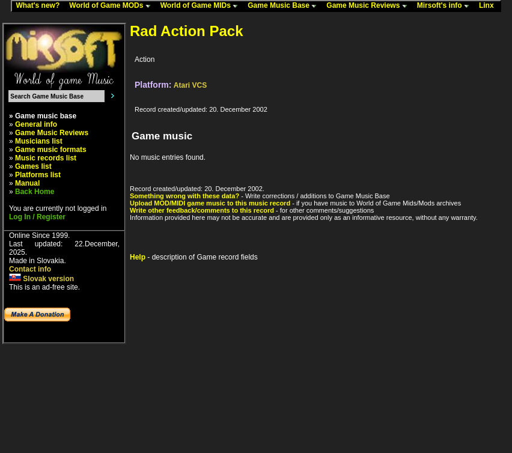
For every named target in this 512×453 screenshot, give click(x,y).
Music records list (45, 158)
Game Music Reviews (369, 6)
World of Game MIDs (202, 6)
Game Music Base (285, 6)
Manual (27, 183)
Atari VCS (190, 85)
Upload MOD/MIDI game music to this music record (210, 203)
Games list (33, 166)
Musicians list (38, 141)
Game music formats (51, 149)
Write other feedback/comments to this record (202, 210)
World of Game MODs (112, 6)
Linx (489, 6)
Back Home (34, 191)
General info (36, 124)
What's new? (40, 6)
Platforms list (38, 175)
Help (137, 257)
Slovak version (41, 279)
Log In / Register (37, 217)
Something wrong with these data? (184, 195)
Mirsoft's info (445, 6)
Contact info (30, 269)
